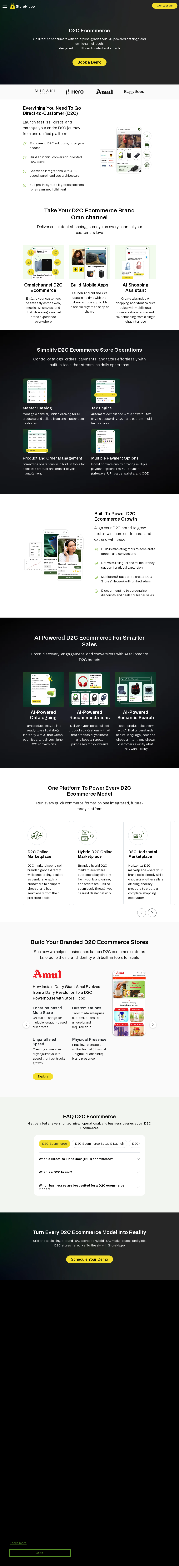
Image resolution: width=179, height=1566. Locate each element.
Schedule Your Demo (89, 1259)
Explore (43, 1076)
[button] (141, 912)
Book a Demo (89, 62)
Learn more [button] (18, 1543)
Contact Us (165, 5)
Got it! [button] (40, 1552)
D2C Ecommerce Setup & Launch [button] (99, 1143)
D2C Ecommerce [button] (54, 1143)
